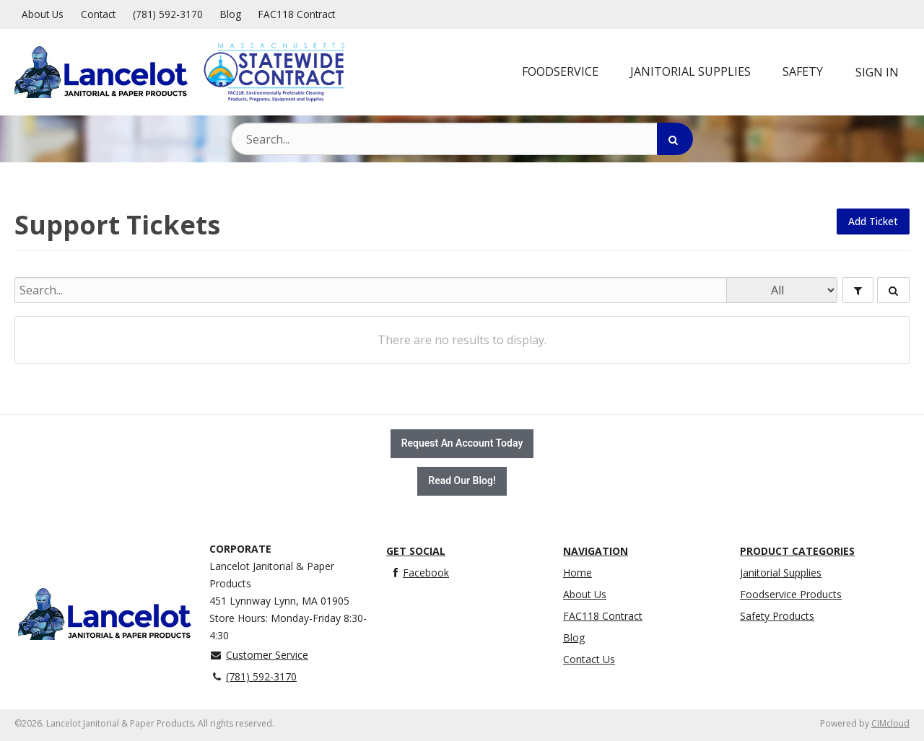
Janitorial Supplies (780, 572)
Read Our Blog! (461, 480)
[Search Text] (462, 139)
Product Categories (797, 551)
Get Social (415, 551)
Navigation (595, 551)
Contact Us (589, 659)
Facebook (417, 572)
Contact (98, 14)
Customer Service (258, 655)
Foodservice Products (791, 594)
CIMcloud (890, 723)
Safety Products (777, 616)
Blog (230, 14)
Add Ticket (873, 221)
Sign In (877, 72)
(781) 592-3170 (168, 14)
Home (577, 572)
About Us (43, 14)
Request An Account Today (462, 443)
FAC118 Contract (296, 14)
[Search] (675, 139)
